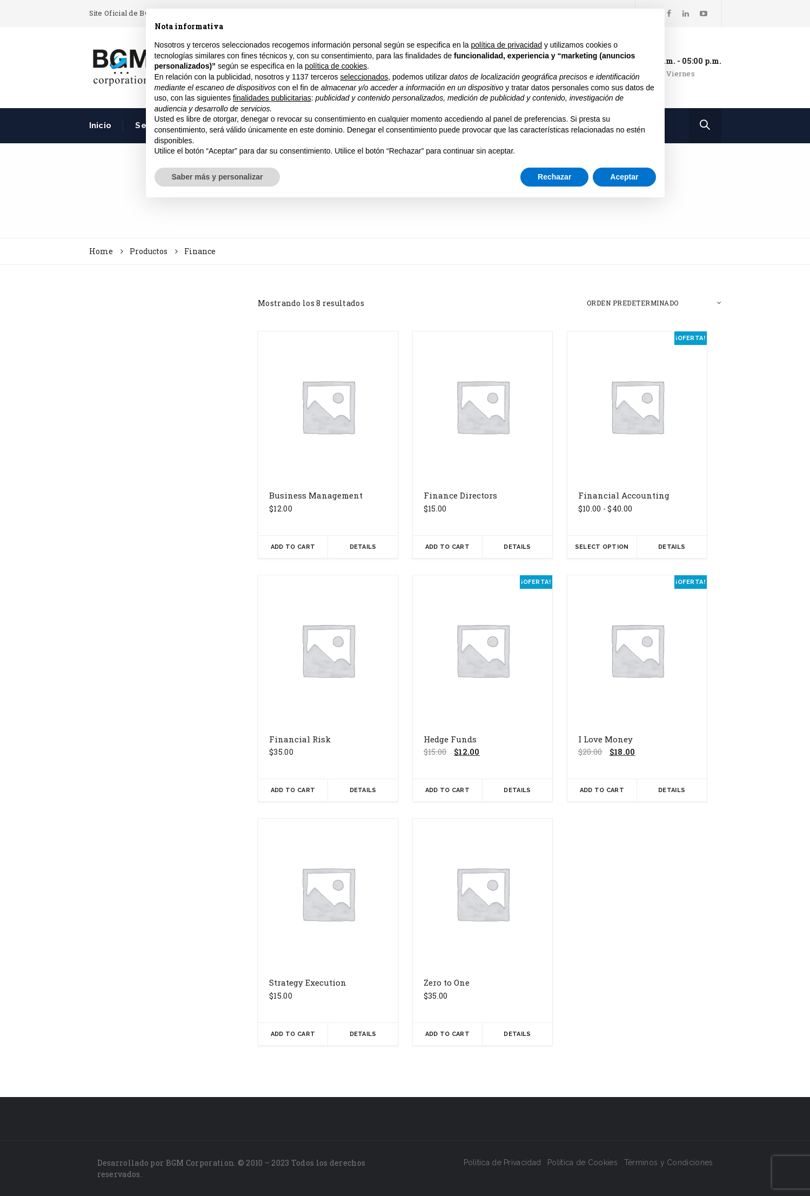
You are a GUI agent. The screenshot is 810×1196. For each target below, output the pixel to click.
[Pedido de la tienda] (654, 303)
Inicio (100, 125)
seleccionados (364, 76)
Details (363, 546)
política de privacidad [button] (506, 45)
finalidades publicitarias (272, 98)
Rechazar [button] (554, 176)
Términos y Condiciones (668, 1162)
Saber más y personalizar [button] (217, 176)
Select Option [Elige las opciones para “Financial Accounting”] (602, 546)
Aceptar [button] (624, 176)
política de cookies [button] (336, 66)
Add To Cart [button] (293, 546)
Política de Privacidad (502, 1162)
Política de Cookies (582, 1162)
